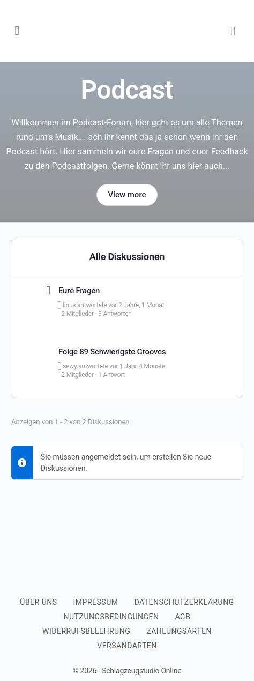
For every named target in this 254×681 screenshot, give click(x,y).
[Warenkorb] (234, 31)
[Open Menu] (17, 30)
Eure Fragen (79, 290)
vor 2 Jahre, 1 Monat (136, 305)
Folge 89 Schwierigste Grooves (112, 352)
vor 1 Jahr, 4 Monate (137, 366)
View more (127, 194)
